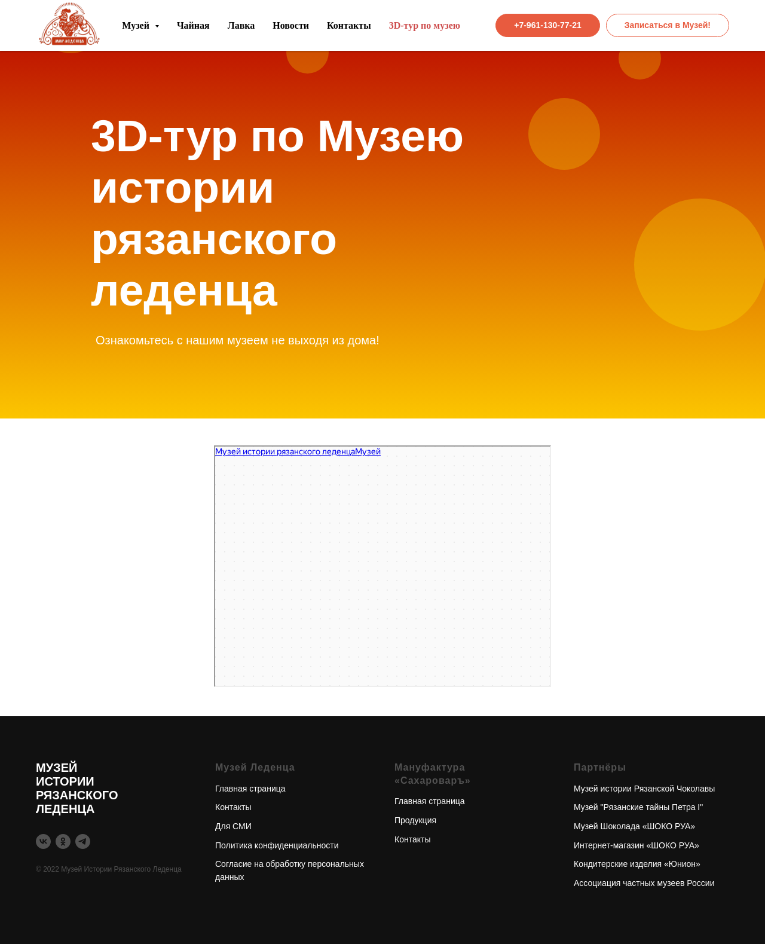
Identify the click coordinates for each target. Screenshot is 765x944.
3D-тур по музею (424, 25)
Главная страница (250, 788)
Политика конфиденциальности (277, 845)
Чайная (193, 25)
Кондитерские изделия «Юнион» (637, 864)
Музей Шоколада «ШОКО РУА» (634, 826)
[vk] (43, 841)
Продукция (415, 820)
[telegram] (82, 841)
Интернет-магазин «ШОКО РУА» (636, 845)
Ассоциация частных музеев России (644, 883)
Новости (291, 25)
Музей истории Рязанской (624, 788)
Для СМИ (233, 826)
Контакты (349, 25)
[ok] (63, 841)
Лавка (241, 25)
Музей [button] (137, 25)
